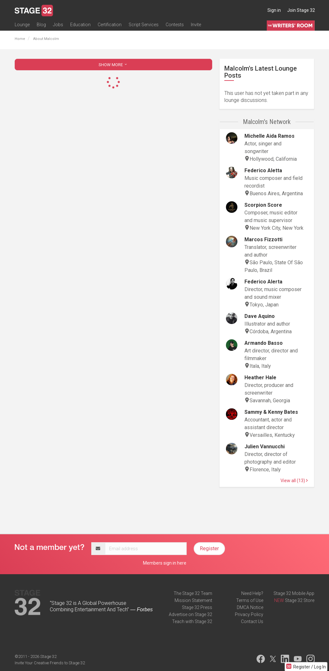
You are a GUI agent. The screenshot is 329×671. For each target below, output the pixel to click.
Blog (41, 24)
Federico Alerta (263, 282)
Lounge (22, 24)
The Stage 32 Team (193, 593)
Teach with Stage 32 (192, 621)
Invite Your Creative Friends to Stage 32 (50, 662)
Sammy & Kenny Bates (271, 412)
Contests (175, 24)
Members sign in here (164, 563)
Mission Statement (193, 600)
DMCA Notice (250, 607)
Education (80, 24)
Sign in (274, 10)
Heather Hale (260, 377)
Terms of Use (249, 600)
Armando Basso (263, 343)
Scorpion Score (263, 205)
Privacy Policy (249, 614)
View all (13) (294, 480)
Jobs (58, 24)
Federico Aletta (263, 170)
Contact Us (252, 621)
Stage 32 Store (299, 600)
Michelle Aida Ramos (269, 136)
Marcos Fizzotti (263, 239)
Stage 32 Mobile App (293, 593)
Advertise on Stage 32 (190, 614)
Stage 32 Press (197, 607)
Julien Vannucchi (264, 446)
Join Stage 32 (301, 10)
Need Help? (252, 593)
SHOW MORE (113, 64)
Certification (110, 24)
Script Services (144, 24)
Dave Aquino (259, 316)
